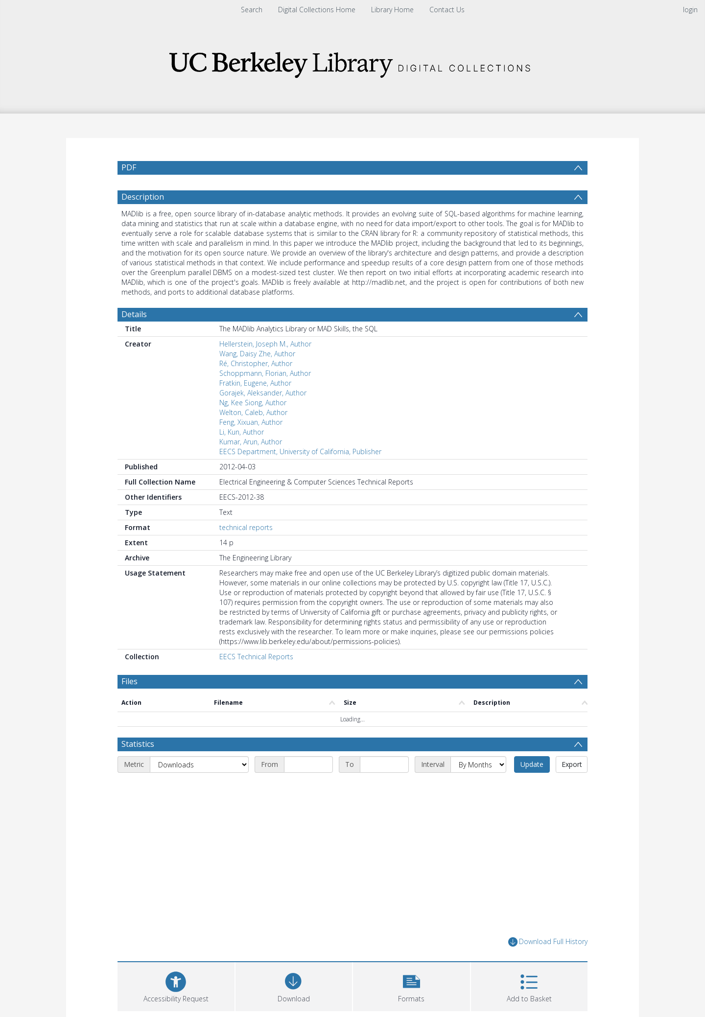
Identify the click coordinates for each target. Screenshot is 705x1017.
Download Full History (548, 965)
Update (531, 787)
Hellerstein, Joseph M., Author (265, 367)
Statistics (137, 767)
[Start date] (308, 788)
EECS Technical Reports (256, 680)
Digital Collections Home (316, 9)
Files (129, 704)
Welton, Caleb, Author (253, 435)
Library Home (392, 9)
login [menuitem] (690, 9)
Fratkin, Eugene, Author (255, 406)
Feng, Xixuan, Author (250, 445)
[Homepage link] (352, 61)
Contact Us (447, 9)
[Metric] (199, 788)
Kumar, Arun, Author (250, 465)
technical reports (246, 550)
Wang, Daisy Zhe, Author (257, 377)
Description (142, 220)
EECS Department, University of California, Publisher (300, 475)
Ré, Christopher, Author (255, 387)
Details (134, 337)
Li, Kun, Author (241, 455)
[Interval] (478, 788)
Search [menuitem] (251, 9)
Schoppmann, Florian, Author (265, 396)
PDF (128, 167)
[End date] (384, 788)
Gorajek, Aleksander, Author (262, 416)
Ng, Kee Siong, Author (252, 426)
